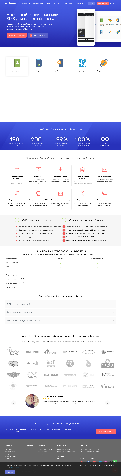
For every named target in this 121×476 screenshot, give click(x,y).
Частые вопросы (43, 451)
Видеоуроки (41, 454)
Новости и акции (62, 454)
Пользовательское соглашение (89, 449)
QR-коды (7, 458)
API (25, 449)
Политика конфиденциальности (89, 451)
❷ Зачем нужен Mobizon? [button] (60, 312)
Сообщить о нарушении (87, 458)
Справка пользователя (45, 449)
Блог (58, 458)
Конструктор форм (10, 451)
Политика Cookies (85, 454)
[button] (13, 403)
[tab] (60, 304)
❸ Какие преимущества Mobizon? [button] (60, 320)
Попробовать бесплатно (17, 35)
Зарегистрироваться (106, 431)
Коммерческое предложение (66, 451)
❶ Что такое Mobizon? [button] (60, 304)
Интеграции (28, 445)
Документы (60, 456)
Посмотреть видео (40, 35)
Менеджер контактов (11, 454)
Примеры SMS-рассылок (65, 449)
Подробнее (15, 467)
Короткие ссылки (10, 456)
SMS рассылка (9, 449)
